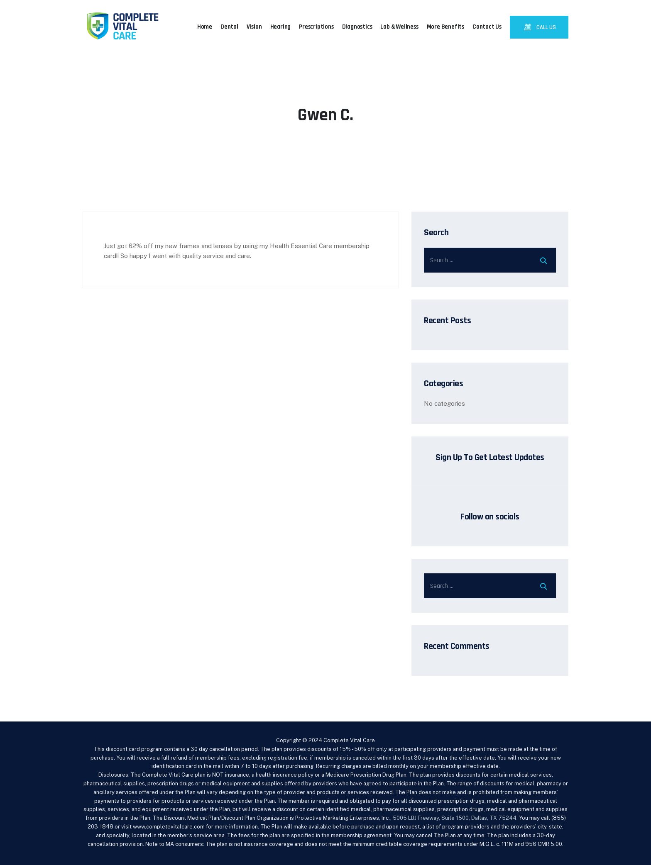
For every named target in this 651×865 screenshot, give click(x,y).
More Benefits (445, 27)
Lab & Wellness (399, 27)
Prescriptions (316, 27)
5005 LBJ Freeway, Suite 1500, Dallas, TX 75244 (454, 818)
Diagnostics (357, 27)
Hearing (280, 27)
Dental (229, 27)
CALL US (545, 27)
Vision (254, 27)
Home (204, 27)
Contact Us (487, 27)
